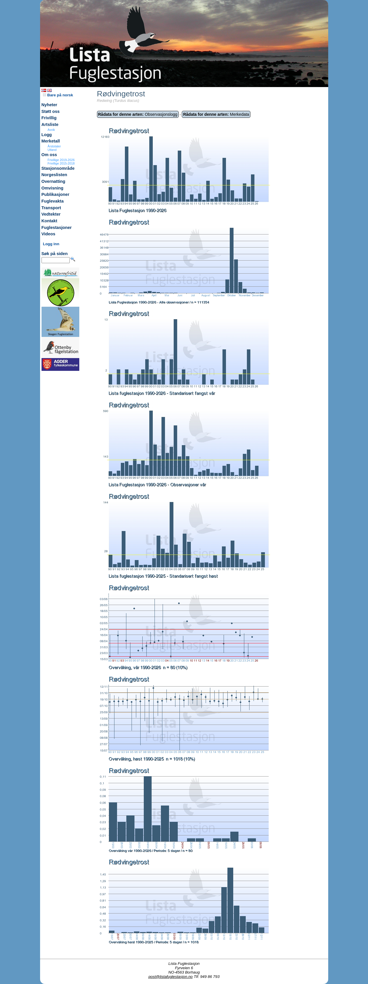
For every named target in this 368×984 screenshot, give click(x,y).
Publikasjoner (55, 194)
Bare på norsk (58, 95)
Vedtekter (51, 214)
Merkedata (216, 114)
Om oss (49, 154)
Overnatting (53, 181)
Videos (48, 234)
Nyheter (50, 104)
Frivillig (49, 117)
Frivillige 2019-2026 (61, 160)
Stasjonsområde (58, 168)
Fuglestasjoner (57, 227)
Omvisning (53, 188)
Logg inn (51, 244)
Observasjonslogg (137, 114)
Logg (47, 134)
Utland (52, 149)
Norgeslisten (54, 174)
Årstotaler (54, 146)
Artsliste (50, 124)
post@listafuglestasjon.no (170, 976)
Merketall (51, 141)
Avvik (51, 129)
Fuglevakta (53, 201)
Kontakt (50, 221)
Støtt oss (51, 111)
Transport (51, 207)
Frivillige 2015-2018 (61, 163)
